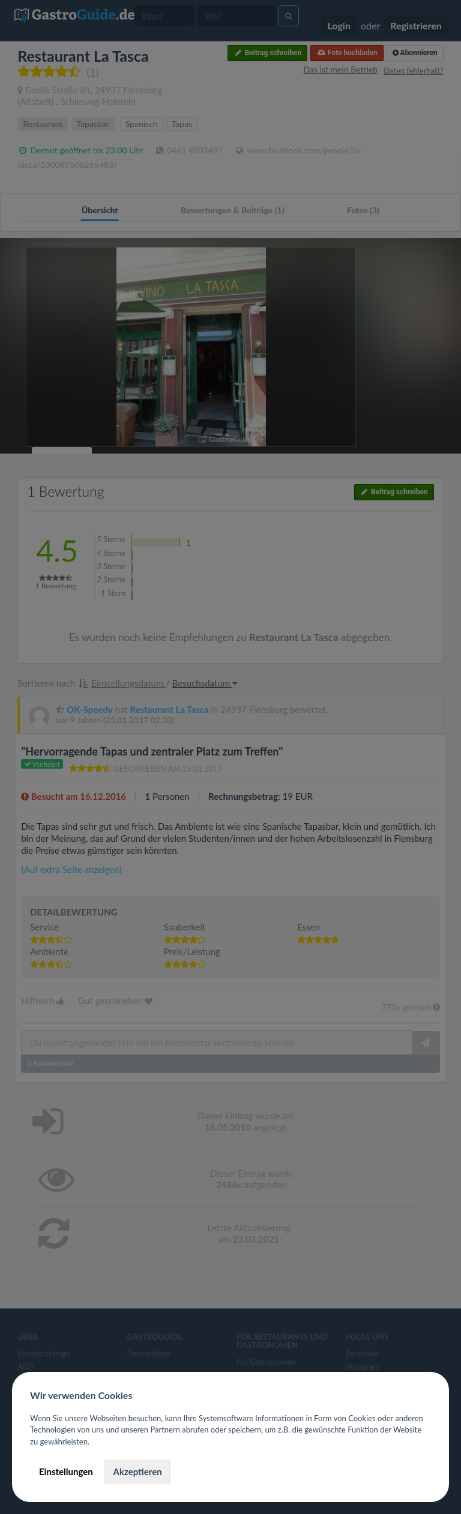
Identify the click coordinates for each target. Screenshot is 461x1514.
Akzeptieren (137, 1471)
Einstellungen (66, 1471)
